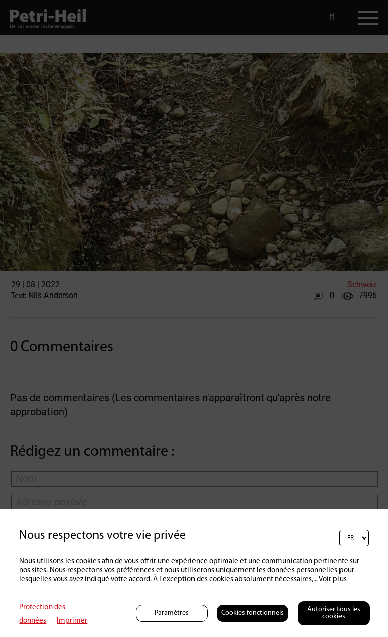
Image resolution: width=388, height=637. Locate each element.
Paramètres (172, 613)
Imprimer (72, 621)
